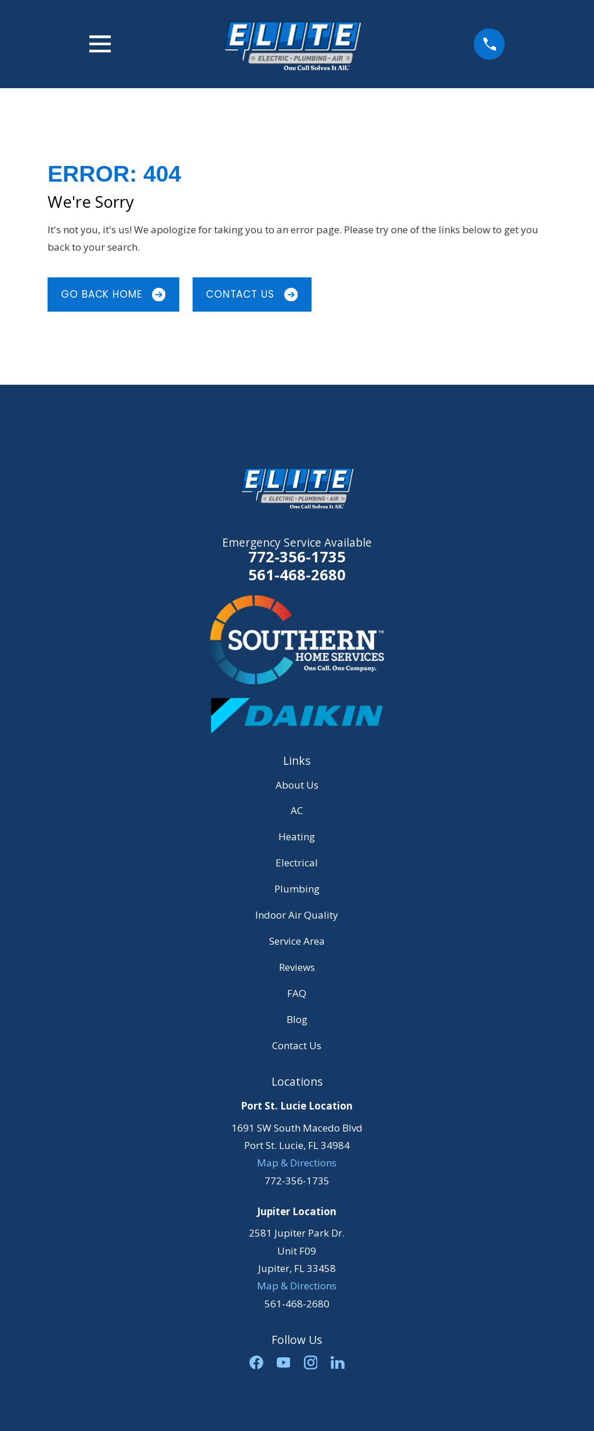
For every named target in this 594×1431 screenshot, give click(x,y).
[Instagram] (311, 1362)
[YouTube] (284, 1362)
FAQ (296, 993)
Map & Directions (296, 1162)
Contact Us (252, 294)
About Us (297, 785)
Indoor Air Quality (296, 915)
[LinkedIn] (338, 1362)
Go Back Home (113, 294)
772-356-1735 (297, 556)
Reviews (297, 967)
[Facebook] (256, 1362)
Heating (296, 836)
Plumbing (297, 888)
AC (297, 810)
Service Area (297, 941)
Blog (297, 1019)
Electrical (297, 862)
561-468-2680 (297, 575)
